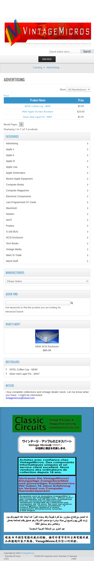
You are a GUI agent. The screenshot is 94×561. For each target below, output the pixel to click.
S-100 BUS (14, 231)
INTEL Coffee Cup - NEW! (38, 106)
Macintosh (13, 208)
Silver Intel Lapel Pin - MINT (37, 116)
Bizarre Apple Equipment (21, 178)
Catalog (37, 67)
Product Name (37, 100)
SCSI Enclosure (16, 237)
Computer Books (17, 184)
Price (6, 95)
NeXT (9, 219)
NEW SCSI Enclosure (47, 346)
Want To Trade (14, 255)
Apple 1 (12, 149)
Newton (10, 214)
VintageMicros (27, 553)
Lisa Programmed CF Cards (23, 202)
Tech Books (15, 243)
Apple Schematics (17, 172)
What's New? (13, 324)
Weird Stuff (14, 261)
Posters (12, 225)
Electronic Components (20, 196)
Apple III (12, 161)
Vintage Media (15, 249)
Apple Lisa (14, 167)
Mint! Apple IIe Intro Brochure (37, 111)
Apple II (12, 155)
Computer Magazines (20, 190)
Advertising (52, 67)
